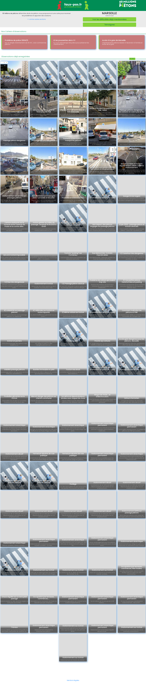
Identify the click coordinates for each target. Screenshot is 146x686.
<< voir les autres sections (36, 19)
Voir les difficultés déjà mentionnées (109, 19)
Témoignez (109, 24)
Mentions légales (73, 680)
